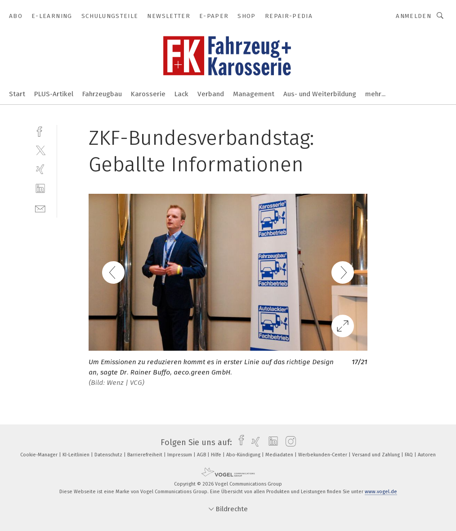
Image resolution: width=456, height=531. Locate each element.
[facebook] (40, 130)
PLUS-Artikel (53, 94)
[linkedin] (40, 188)
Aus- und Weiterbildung (319, 94)
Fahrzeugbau (102, 94)
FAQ (409, 455)
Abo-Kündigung (244, 455)
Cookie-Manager (39, 455)
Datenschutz (109, 455)
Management (253, 94)
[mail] (40, 208)
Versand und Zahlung (376, 455)
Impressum (180, 455)
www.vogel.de (381, 492)
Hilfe (217, 455)
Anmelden (413, 16)
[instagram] (288, 442)
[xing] (40, 169)
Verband (210, 94)
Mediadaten (280, 455)
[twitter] (40, 150)
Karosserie (148, 94)
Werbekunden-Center (323, 455)
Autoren (427, 455)
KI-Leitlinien (77, 455)
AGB (202, 455)
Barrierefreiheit (145, 455)
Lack (181, 94)
